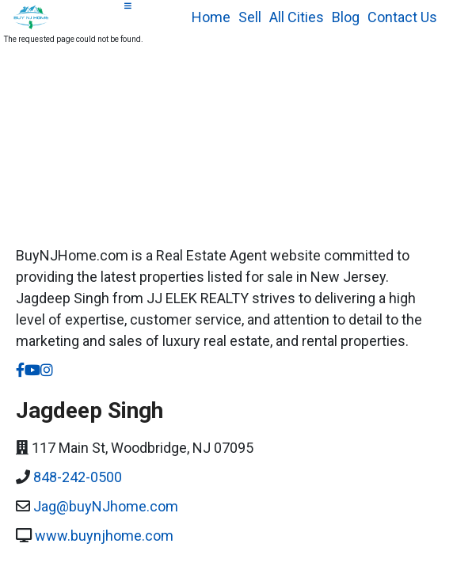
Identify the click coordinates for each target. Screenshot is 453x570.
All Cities (296, 17)
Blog (346, 17)
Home (211, 17)
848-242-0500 (77, 477)
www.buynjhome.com (104, 535)
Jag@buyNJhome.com (105, 506)
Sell (249, 17)
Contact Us (402, 17)
